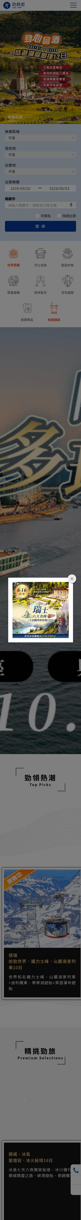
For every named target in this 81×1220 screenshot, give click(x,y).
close (72, 578)
